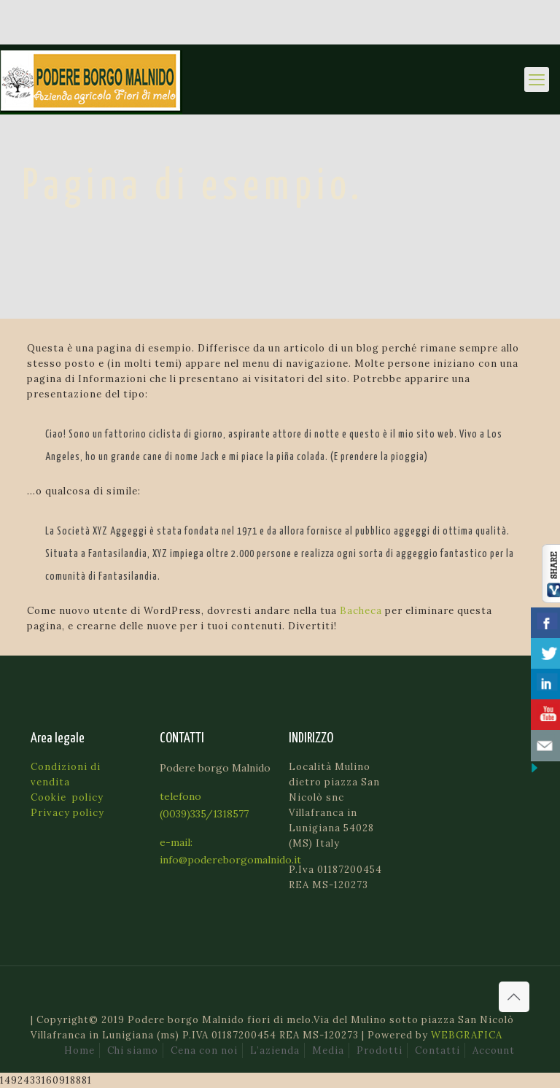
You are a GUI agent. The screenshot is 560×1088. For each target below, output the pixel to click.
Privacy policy (67, 813)
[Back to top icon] (514, 997)
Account (493, 1050)
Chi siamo (132, 1050)
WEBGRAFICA (466, 1035)
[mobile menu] (536, 79)
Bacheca (361, 611)
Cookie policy (67, 797)
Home (79, 1050)
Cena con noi (204, 1050)
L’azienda (275, 1050)
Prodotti (379, 1050)
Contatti (437, 1050)
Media (328, 1050)
